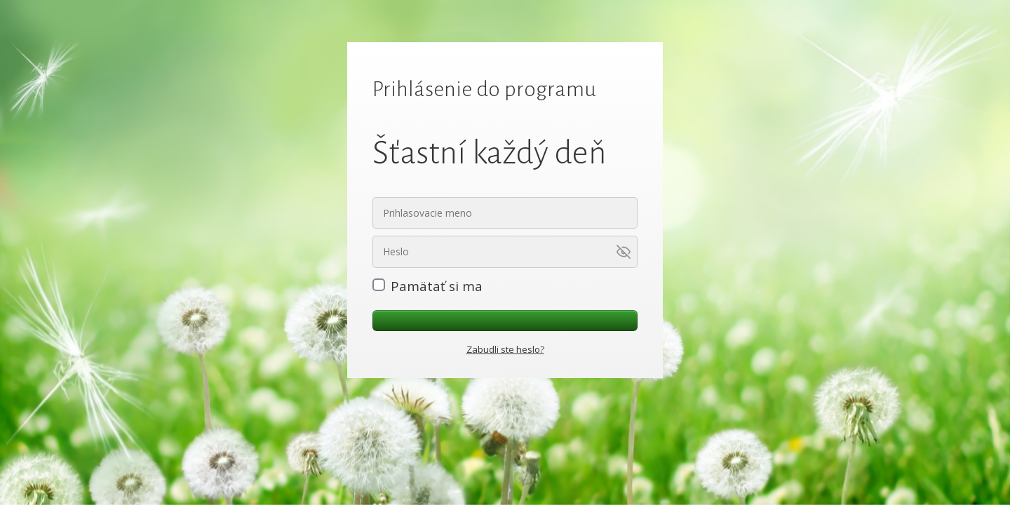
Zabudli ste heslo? (505, 349)
